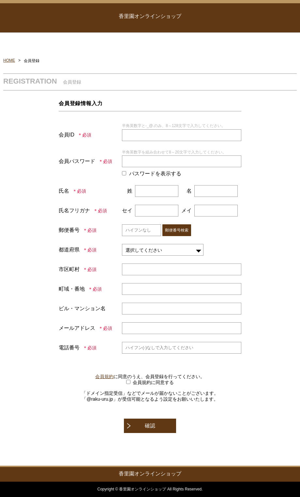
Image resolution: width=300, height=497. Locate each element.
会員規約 (104, 376)
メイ (186, 210)
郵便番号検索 (176, 230)
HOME (9, 60)
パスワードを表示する (155, 173)
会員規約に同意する (153, 382)
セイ (127, 210)
